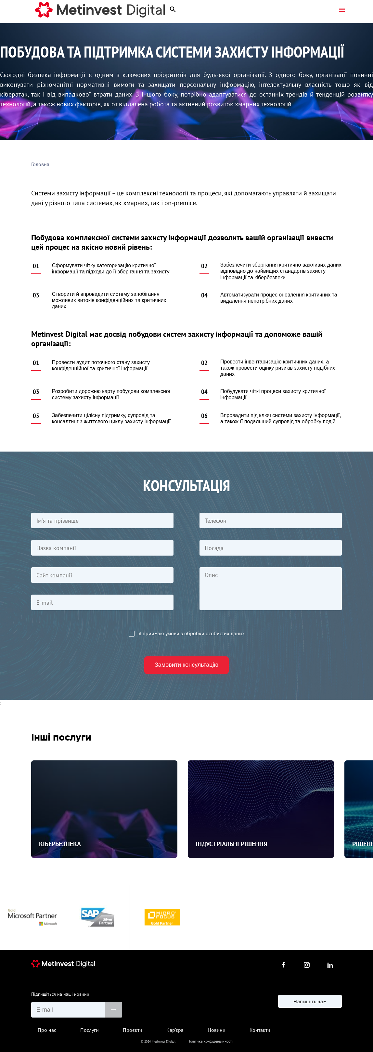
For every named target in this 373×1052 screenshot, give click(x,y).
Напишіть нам (310, 1009)
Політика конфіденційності (210, 1041)
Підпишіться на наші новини (60, 994)
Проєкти (132, 1030)
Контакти (260, 1030)
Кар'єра (175, 1030)
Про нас (47, 1030)
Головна (40, 164)
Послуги (89, 1030)
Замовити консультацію (186, 665)
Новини (216, 1030)
